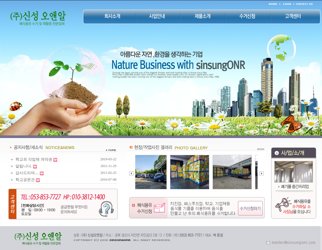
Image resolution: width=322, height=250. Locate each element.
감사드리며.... (27, 173)
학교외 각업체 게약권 (33, 159)
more (260, 149)
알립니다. (23, 166)
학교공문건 (25, 179)
